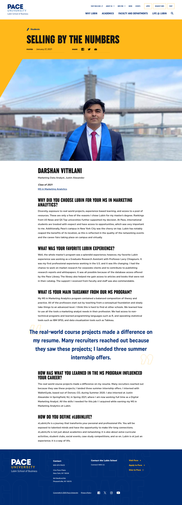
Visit (170, 6)
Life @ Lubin (159, 13)
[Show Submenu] (113, 6)
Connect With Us (98, 465)
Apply (148, 6)
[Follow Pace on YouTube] (118, 493)
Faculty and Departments (133, 13)
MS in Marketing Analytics (52, 189)
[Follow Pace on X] (105, 493)
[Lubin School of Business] (25, 9)
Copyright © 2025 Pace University (65, 493)
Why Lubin (91, 13)
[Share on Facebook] (82, 49)
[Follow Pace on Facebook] (99, 493)
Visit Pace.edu (96, 6)
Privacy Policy (86, 493)
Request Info (159, 6)
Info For (120, 6)
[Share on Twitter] (89, 49)
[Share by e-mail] (95, 49)
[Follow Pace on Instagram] (111, 493)
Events (137, 6)
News (130, 6)
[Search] (172, 13)
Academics (108, 13)
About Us (109, 6)
